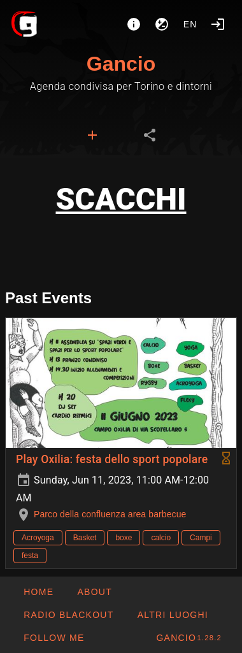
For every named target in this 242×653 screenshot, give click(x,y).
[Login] (218, 24)
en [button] (190, 24)
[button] (172, 614)
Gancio (121, 63)
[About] (134, 24)
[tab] (92, 135)
